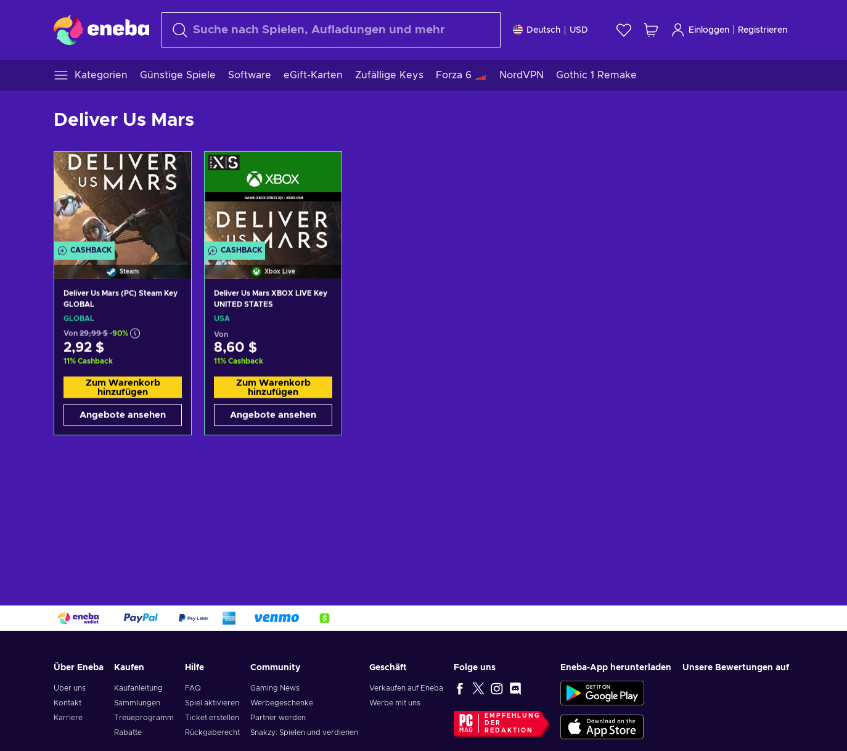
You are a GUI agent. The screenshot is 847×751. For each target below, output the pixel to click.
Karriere (68, 717)
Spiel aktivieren (212, 703)
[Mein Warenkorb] (651, 29)
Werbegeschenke (281, 703)
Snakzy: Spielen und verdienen (304, 732)
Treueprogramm (144, 717)
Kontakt (67, 703)
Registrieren (762, 30)
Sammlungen (137, 703)
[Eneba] (101, 29)
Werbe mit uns (394, 703)
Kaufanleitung (138, 688)
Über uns (70, 688)
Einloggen (700, 30)
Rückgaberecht (212, 732)
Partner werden (278, 717)
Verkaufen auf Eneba (406, 688)
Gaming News (275, 688)
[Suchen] (331, 30)
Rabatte (128, 732)
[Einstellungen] (550, 30)
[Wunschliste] (623, 29)
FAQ (193, 688)
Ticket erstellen (212, 717)
